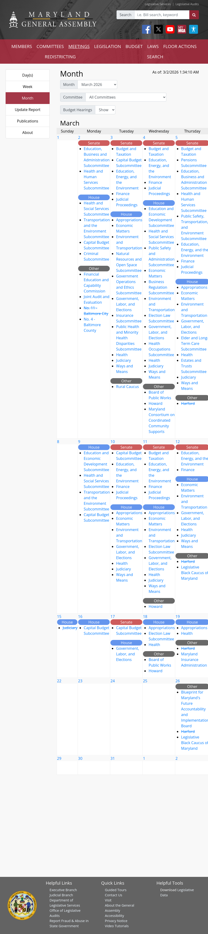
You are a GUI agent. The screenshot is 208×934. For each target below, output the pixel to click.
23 (80, 680)
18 (145, 616)
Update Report (27, 109)
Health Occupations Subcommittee (161, 349)
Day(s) (27, 75)
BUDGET (133, 46)
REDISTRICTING (60, 56)
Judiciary (123, 360)
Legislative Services (158, 4)
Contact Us (113, 895)
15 (59, 616)
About (27, 132)
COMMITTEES (50, 46)
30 (80, 758)
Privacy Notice (116, 920)
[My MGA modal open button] (180, 29)
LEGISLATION (107, 46)
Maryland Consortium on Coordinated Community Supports (162, 420)
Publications (27, 121)
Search (125, 14)
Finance (122, 193)
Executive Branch (63, 889)
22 (59, 680)
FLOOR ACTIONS (180, 46)
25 (145, 680)
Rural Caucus (127, 386)
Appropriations (129, 219)
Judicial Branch (61, 895)
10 (112, 441)
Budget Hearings (77, 109)
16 (80, 616)
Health (122, 354)
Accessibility (114, 915)
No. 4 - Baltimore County (92, 325)
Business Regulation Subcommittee (161, 287)
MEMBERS (21, 46)
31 (112, 758)
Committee (73, 97)
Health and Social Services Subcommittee (96, 208)
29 (59, 758)
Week (27, 86)
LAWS (153, 46)
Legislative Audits (187, 4)
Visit (108, 900)
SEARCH (155, 56)
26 (177, 680)
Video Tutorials (117, 925)
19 (177, 616)
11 (145, 441)
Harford (188, 403)
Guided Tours (115, 889)
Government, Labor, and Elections (127, 304)
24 (112, 680)
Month (27, 98)
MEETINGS (79, 46)
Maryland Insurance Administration (194, 659)
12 (177, 441)
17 (112, 616)
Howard (155, 403)
